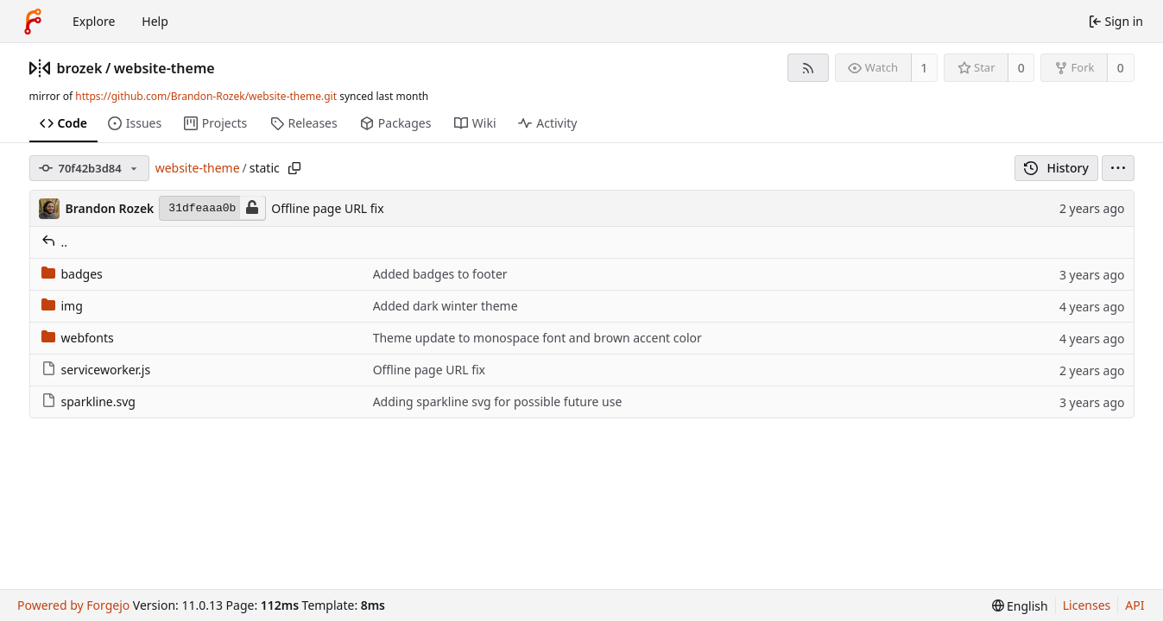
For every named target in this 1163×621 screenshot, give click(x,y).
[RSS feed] (807, 67)
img (62, 306)
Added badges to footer (440, 274)
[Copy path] (294, 168)
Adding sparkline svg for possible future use (498, 401)
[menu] (1118, 168)
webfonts (77, 337)
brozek (80, 68)
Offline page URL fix (327, 208)
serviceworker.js (96, 369)
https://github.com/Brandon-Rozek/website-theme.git (206, 96)
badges (72, 274)
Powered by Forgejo (73, 605)
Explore (94, 21)
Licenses (1087, 605)
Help (155, 21)
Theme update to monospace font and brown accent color (537, 337)
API (1134, 605)
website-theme (164, 68)
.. (54, 242)
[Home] (33, 21)
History (1056, 168)
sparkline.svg (88, 401)
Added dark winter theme (445, 306)
